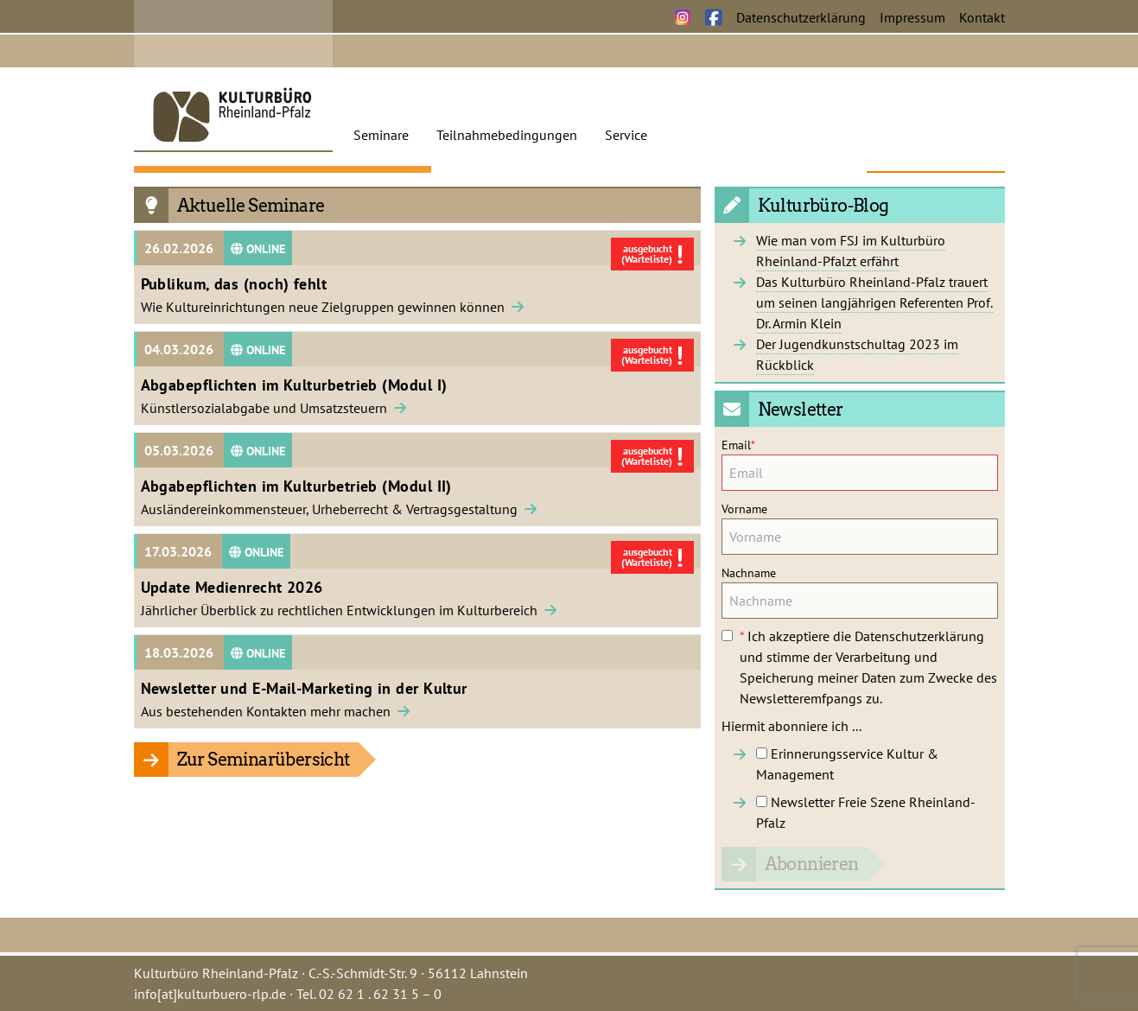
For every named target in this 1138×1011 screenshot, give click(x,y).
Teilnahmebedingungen (506, 134)
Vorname (744, 509)
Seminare (381, 134)
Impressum (912, 17)
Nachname (749, 573)
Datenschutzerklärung (801, 17)
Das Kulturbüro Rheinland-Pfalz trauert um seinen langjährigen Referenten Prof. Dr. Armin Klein (874, 302)
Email (738, 445)
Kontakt (982, 17)
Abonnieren (812, 864)
